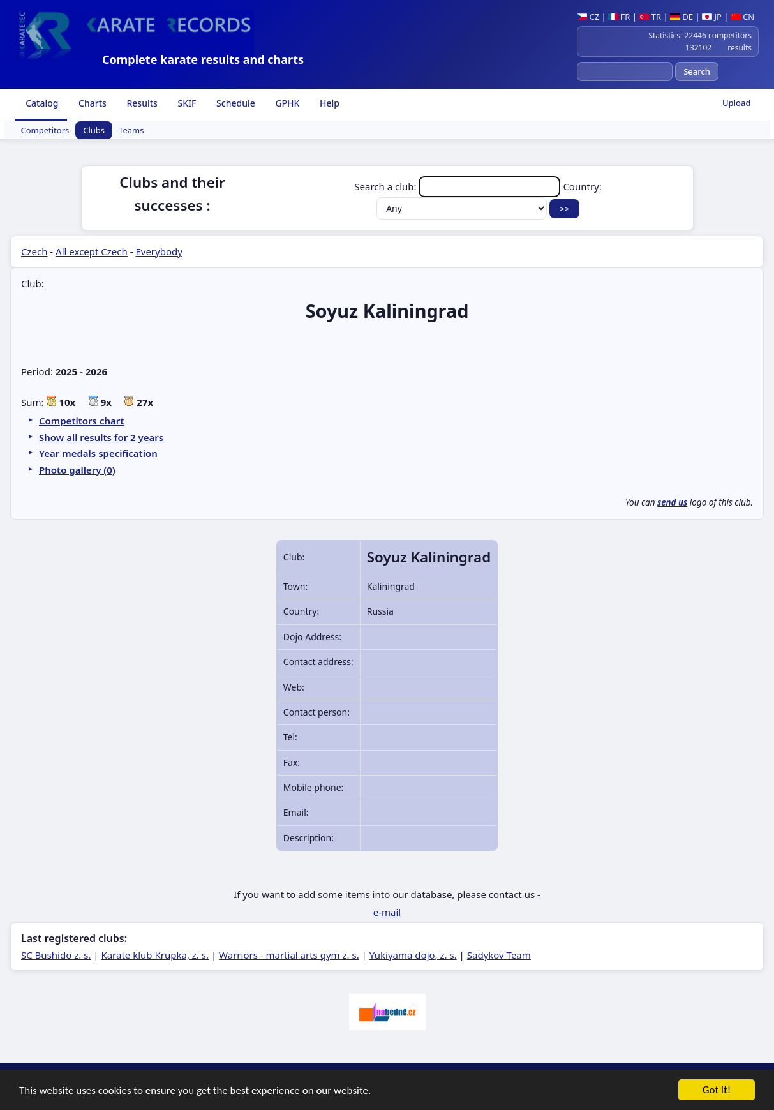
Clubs (94, 130)
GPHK (286, 103)
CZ (588, 16)
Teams (131, 130)
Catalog (41, 103)
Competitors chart (81, 420)
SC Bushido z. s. (56, 955)
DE (681, 16)
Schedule (234, 103)
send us (672, 502)
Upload (736, 103)
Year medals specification (98, 453)
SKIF (186, 103)
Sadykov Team (499, 955)
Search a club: (458, 186)
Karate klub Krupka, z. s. (155, 955)
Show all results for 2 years (101, 437)
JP (712, 16)
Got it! (717, 1091)
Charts (91, 103)
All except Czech (92, 251)
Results (141, 103)
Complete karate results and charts (203, 59)
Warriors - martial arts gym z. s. (289, 955)
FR (619, 16)
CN (742, 16)
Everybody (158, 251)
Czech (34, 251)
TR (650, 16)
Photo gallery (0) (77, 469)
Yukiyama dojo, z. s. (413, 955)
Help (328, 103)
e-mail (387, 912)
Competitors (45, 130)
